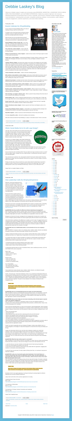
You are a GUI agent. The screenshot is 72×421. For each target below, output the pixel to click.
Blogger (52, 414)
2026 (54, 160)
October (55, 177)
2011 (54, 211)
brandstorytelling (37, 122)
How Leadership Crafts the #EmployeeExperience (21, 180)
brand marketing (15, 173)
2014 (54, 206)
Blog (30, 206)
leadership (41, 399)
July (55, 182)
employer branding (36, 399)
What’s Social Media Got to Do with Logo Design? (21, 128)
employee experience (24, 399)
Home (27, 403)
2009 (54, 214)
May (55, 185)
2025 (54, 162)
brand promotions (23, 122)
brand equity (10, 173)
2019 (54, 171)
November (56, 176)
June (55, 184)
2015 (54, 205)
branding (32, 122)
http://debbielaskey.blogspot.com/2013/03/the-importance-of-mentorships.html (20, 386)
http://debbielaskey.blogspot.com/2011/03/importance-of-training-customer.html (21, 391)
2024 (54, 163)
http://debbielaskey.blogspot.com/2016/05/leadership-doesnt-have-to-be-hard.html (21, 381)
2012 (54, 209)
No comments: (18, 171)
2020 (54, 170)
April (55, 195)
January (55, 200)
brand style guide (26, 173)
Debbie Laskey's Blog (24, 6)
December (56, 174)
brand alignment (11, 122)
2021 (54, 168)
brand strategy (28, 122)
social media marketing (37, 173)
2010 (54, 213)
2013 (54, 208)
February (55, 198)
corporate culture (17, 399)
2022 (54, 167)
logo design (31, 173)
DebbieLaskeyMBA (56, 31)
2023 (54, 165)
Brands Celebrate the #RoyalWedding (17, 26)
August (55, 181)
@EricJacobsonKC (9, 207)
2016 (54, 203)
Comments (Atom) (13, 405)
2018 (54, 173)
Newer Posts (8, 403)
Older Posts (45, 403)
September (56, 179)
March (55, 196)
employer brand (30, 399)
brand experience (17, 122)
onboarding (8, 400)
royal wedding (42, 122)
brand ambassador (11, 399)
